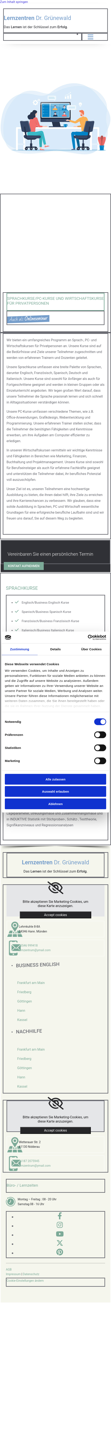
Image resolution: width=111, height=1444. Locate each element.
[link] (55, 888)
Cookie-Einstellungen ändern (25, 1280)
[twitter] (59, 1243)
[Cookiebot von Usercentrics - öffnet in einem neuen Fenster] (87, 637)
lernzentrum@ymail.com (35, 950)
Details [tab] (55, 649)
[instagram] (60, 1225)
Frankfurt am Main (31, 983)
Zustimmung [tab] (19, 649)
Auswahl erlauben (55, 791)
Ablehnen (55, 803)
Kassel (22, 1020)
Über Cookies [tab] (91, 649)
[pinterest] (59, 1252)
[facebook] (60, 1216)
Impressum (13, 1274)
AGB (9, 1269)
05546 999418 (28, 945)
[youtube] (60, 1234)
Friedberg (24, 992)
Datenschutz (31, 1274)
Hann (21, 1011)
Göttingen (24, 1001)
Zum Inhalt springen (14, 2)
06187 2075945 (29, 1161)
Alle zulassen (55, 779)
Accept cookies (55, 915)
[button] (24, 566)
